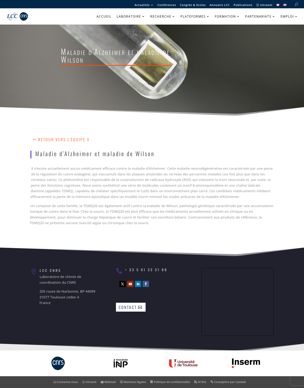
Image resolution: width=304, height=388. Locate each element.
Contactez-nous (66, 382)
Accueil (104, 17)
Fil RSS (200, 382)
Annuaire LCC (220, 5)
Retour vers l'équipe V (64, 139)
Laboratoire (129, 17)
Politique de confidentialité (170, 382)
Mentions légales (133, 382)
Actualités (142, 5)
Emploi (287, 17)
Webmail (108, 382)
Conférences (166, 5)
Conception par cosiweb (228, 382)
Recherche (160, 17)
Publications (243, 5)
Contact (128, 307)
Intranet (264, 5)
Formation (225, 17)
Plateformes (193, 17)
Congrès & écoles (193, 5)
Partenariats (258, 17)
